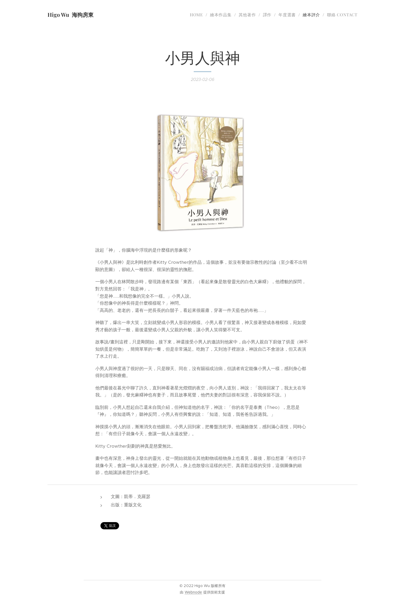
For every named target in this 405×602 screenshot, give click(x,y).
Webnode (193, 592)
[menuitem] (198, 14)
